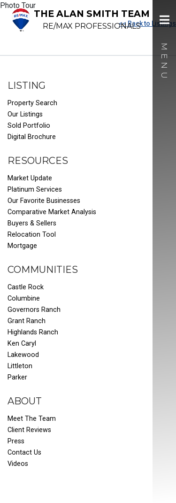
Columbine (24, 298)
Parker (17, 377)
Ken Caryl (22, 344)
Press (16, 441)
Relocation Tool (32, 235)
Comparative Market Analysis (52, 212)
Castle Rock (26, 287)
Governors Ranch (34, 310)
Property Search (32, 103)
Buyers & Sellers (32, 223)
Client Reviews (29, 430)
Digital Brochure (32, 137)
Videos (18, 464)
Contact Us (24, 453)
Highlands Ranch (33, 332)
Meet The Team (32, 419)
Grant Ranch (27, 321)
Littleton (20, 366)
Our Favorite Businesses (44, 201)
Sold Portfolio (29, 126)
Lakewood (23, 355)
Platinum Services (35, 189)
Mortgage (22, 246)
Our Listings (25, 114)
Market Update (30, 178)
